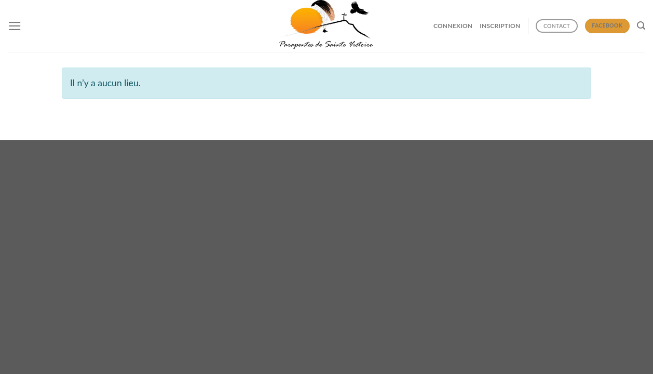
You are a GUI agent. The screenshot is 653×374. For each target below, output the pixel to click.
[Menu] (15, 25)
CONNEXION (452, 26)
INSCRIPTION (500, 26)
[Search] (641, 26)
